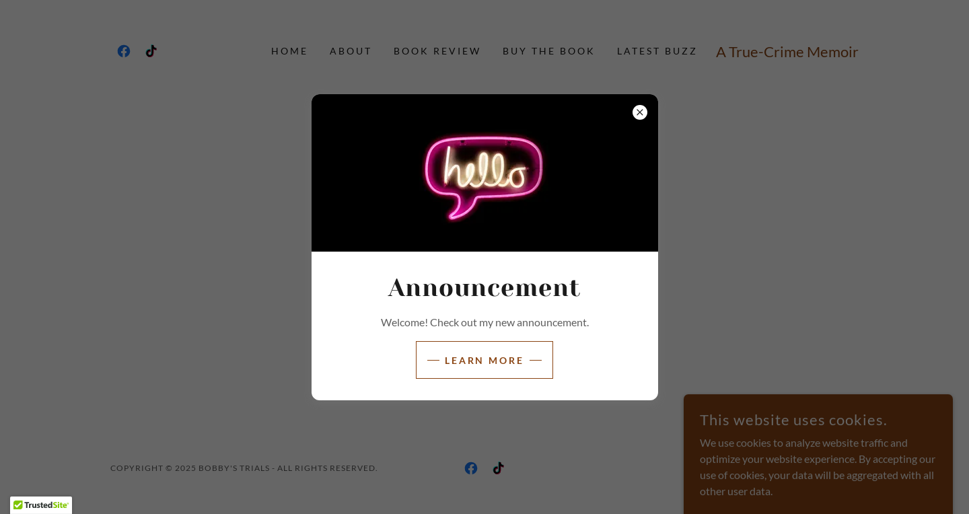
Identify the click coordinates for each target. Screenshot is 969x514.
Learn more (485, 360)
